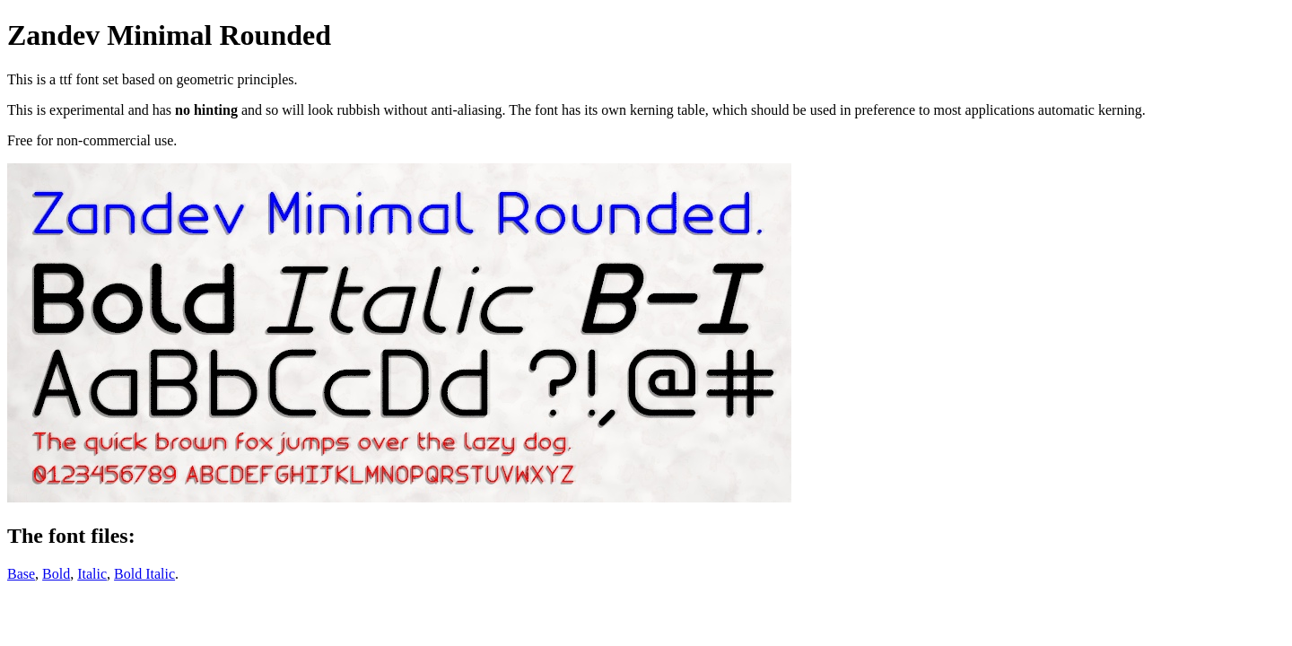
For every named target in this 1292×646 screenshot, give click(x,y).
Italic (92, 573)
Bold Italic (144, 573)
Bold (56, 573)
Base (21, 573)
